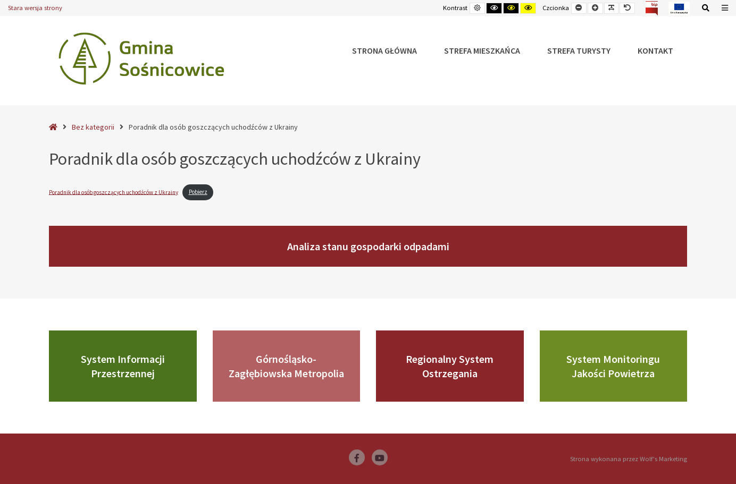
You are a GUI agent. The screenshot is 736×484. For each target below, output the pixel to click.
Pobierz (198, 192)
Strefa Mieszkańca (482, 50)
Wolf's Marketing (663, 459)
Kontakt (655, 50)
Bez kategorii (93, 127)
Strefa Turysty (578, 50)
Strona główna (384, 50)
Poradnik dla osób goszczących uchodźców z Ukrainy (113, 192)
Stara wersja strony (35, 8)
